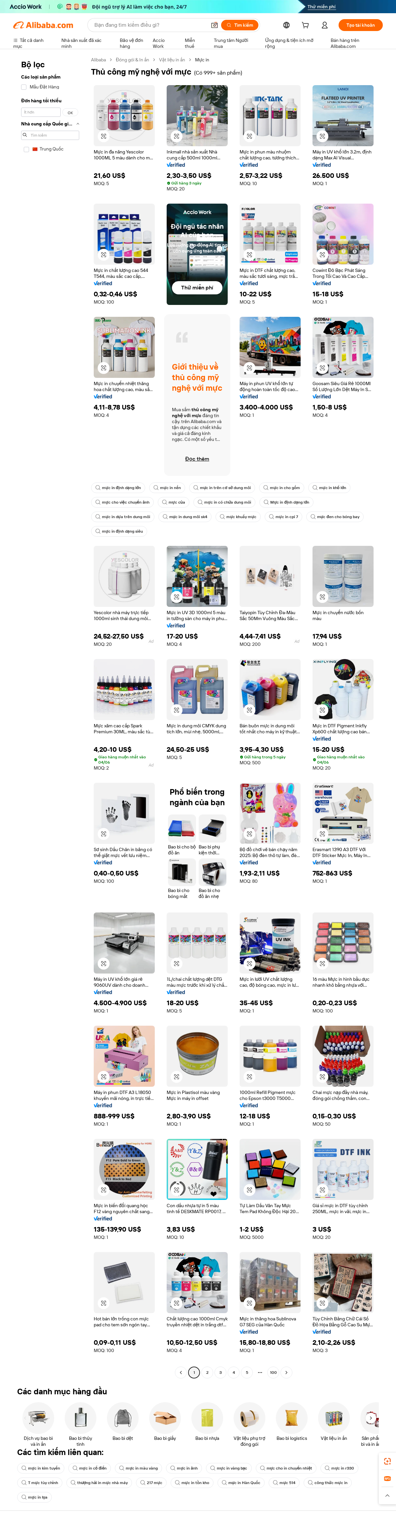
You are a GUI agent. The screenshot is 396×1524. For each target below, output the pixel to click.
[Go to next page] (286, 1372)
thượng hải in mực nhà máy (99, 1482)
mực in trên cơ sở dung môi (222, 487)
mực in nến (167, 487)
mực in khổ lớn (329, 487)
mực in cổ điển (90, 1468)
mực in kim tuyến (40, 1468)
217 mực (151, 1482)
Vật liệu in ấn (172, 59)
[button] (214, 25)
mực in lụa (34, 1497)
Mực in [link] (202, 59)
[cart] (307, 26)
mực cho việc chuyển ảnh (122, 502)
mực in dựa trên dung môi (122, 516)
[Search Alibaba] (149, 25)
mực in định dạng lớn (118, 487)
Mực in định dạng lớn (286, 502)
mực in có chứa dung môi (224, 502)
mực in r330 (339, 1468)
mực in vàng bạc (229, 1468)
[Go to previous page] (181, 1372)
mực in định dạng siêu (119, 531)
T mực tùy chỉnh (39, 1482)
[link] (387, 1461)
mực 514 (284, 1482)
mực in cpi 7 (283, 516)
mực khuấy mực (238, 516)
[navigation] (50, 717)
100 (273, 1372)
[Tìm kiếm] (239, 25)
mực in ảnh (184, 1468)
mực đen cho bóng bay (335, 516)
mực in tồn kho (192, 1482)
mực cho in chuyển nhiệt (286, 1468)
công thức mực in (327, 1482)
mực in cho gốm (281, 487)
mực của (173, 502)
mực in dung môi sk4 (185, 516)
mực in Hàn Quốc (241, 1482)
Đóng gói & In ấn (132, 59)
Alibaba (98, 59)
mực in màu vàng (138, 1468)
